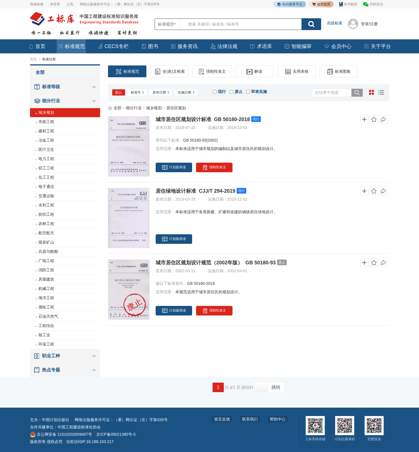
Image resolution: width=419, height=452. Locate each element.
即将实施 (256, 91)
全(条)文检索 (169, 71)
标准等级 (51, 86)
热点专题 (51, 369)
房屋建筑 (46, 279)
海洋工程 (46, 298)
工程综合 (46, 325)
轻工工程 (46, 168)
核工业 (44, 335)
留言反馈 (222, 419)
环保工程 (46, 344)
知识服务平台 (289, 4)
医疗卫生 (46, 149)
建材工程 (46, 131)
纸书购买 (348, 4)
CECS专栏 (113, 46)
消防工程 (46, 270)
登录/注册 (369, 24)
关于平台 (377, 46)
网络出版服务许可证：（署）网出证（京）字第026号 (120, 4)
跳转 (275, 387)
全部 (40, 72)
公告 (70, 4)
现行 (219, 91)
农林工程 (46, 223)
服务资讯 (184, 46)
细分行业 (51, 100)
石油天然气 (48, 316)
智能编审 (298, 46)
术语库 (55, 4)
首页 (36, 46)
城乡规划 (46, 112)
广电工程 (46, 260)
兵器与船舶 (48, 251)
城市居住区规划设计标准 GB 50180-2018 (203, 119)
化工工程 (46, 177)
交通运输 (46, 196)
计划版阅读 (174, 167)
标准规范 (71, 46)
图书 (149, 46)
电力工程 (46, 158)
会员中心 (337, 46)
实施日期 (186, 92)
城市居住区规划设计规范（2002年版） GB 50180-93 (216, 262)
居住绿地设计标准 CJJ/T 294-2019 (195, 191)
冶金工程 (46, 140)
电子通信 (46, 186)
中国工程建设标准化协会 (79, 427)
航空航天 (46, 233)
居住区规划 (176, 108)
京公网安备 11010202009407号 (61, 434)
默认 (118, 92)
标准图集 (339, 71)
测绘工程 (46, 307)
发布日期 (161, 92)
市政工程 (46, 121)
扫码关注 (376, 4)
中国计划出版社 (55, 419)
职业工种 (51, 355)
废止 (236, 91)
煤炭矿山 (46, 242)
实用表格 (297, 71)
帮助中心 (278, 419)
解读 (254, 71)
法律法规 (224, 46)
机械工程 (46, 288)
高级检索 (36, 4)
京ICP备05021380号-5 (115, 434)
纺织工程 (46, 214)
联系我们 (250, 419)
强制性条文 (212, 71)
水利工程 (46, 205)
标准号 (137, 92)
